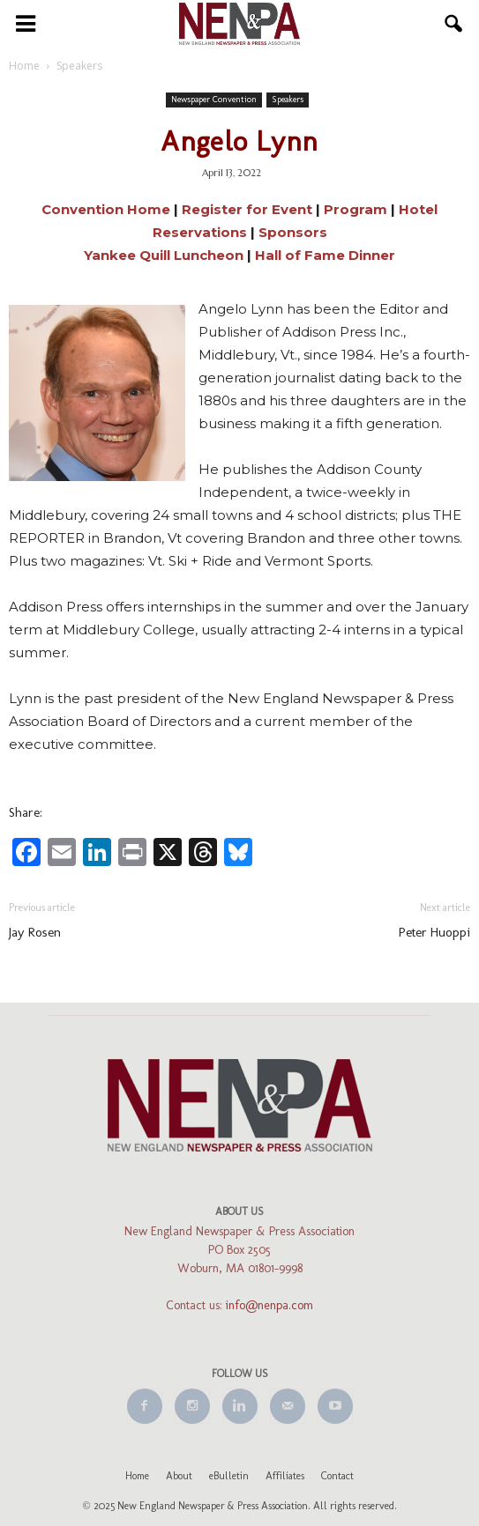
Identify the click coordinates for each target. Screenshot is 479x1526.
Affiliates (285, 1476)
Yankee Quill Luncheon (163, 255)
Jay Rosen (35, 932)
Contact (337, 1476)
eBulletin (229, 1476)
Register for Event (249, 209)
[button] (454, 24)
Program (355, 209)
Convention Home (105, 209)
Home (137, 1476)
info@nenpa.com (269, 1305)
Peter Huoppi (434, 932)
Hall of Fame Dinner (325, 255)
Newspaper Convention (214, 99)
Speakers (287, 99)
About (179, 1476)
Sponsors (292, 232)
